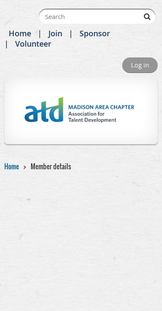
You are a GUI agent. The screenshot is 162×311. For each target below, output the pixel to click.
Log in (140, 64)
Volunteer (33, 43)
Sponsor (94, 33)
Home (20, 33)
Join (55, 33)
